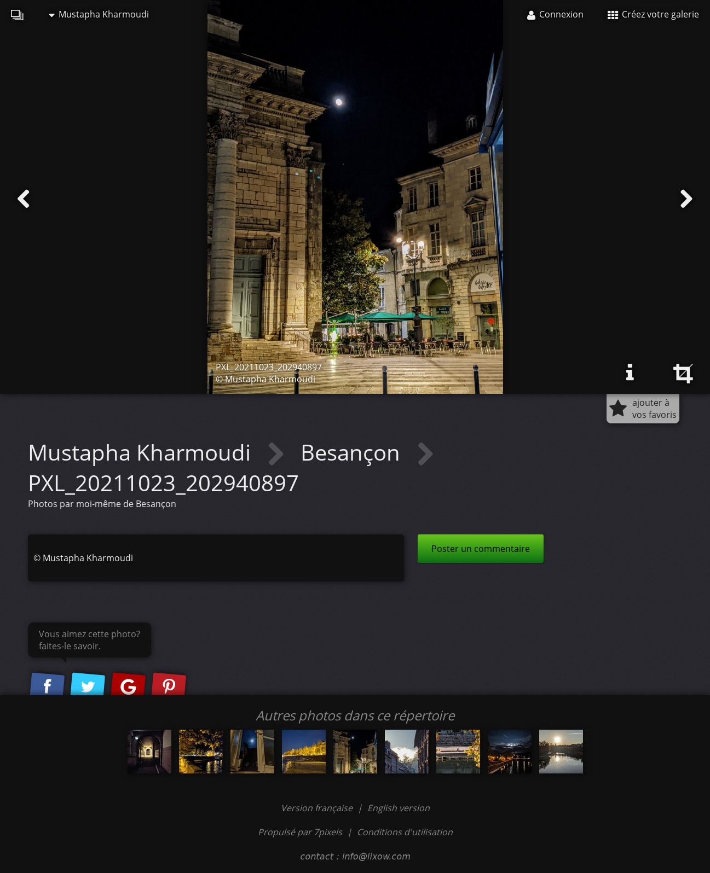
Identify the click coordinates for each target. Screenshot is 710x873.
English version (398, 808)
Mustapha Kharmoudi (99, 14)
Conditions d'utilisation (405, 832)
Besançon (353, 452)
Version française (318, 808)
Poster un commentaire (480, 549)
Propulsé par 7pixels (300, 832)
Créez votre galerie (653, 14)
